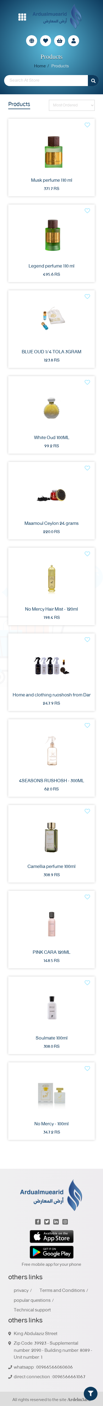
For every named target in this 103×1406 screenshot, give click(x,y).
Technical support (32, 1310)
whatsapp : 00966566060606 (43, 1367)
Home (40, 66)
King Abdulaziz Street (35, 1334)
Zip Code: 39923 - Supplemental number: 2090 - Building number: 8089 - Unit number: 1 (53, 1350)
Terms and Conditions (62, 1290)
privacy (21, 1290)
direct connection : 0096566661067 (49, 1377)
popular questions (32, 1300)
